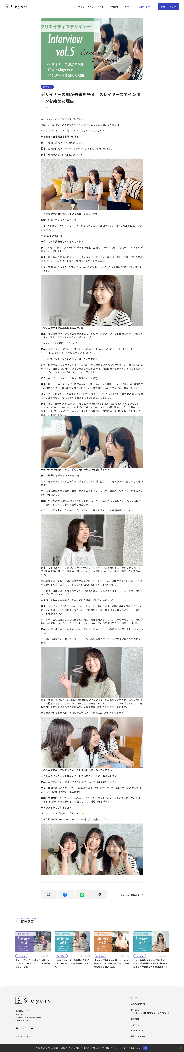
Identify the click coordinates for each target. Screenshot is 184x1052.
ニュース (126, 6)
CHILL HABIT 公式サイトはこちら (151, 1013)
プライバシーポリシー (24, 1037)
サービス (101, 6)
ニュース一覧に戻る (129, 895)
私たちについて (85, 6)
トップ (134, 998)
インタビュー (49, 87)
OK (146, 1048)
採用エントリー (168, 6)
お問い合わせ (145, 6)
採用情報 (114, 6)
